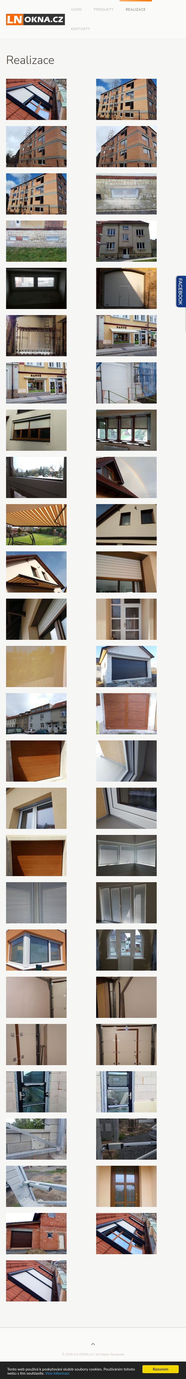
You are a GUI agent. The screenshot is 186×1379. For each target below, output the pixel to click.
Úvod (76, 9)
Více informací (57, 1373)
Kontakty (80, 29)
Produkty (104, 9)
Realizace (136, 9)
